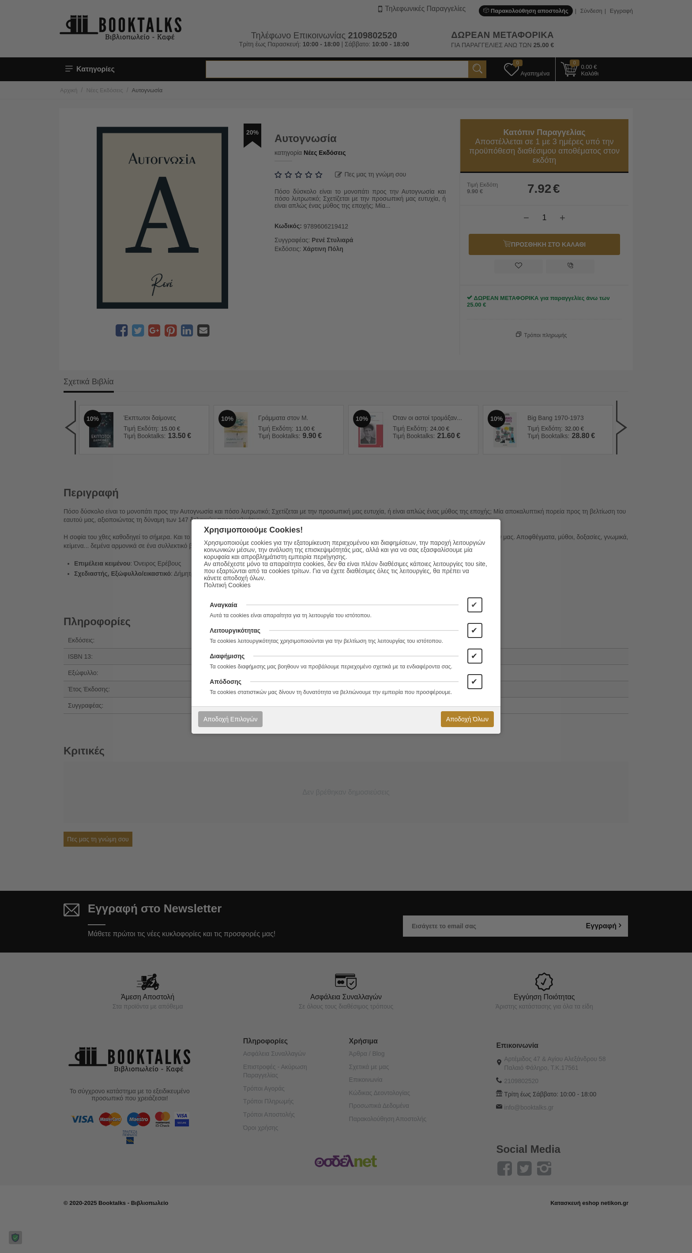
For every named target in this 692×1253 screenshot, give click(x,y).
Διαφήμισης (227, 656)
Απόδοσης (225, 681)
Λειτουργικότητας (235, 630)
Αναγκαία (223, 604)
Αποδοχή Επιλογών (230, 719)
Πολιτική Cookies (227, 585)
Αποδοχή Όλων (467, 719)
